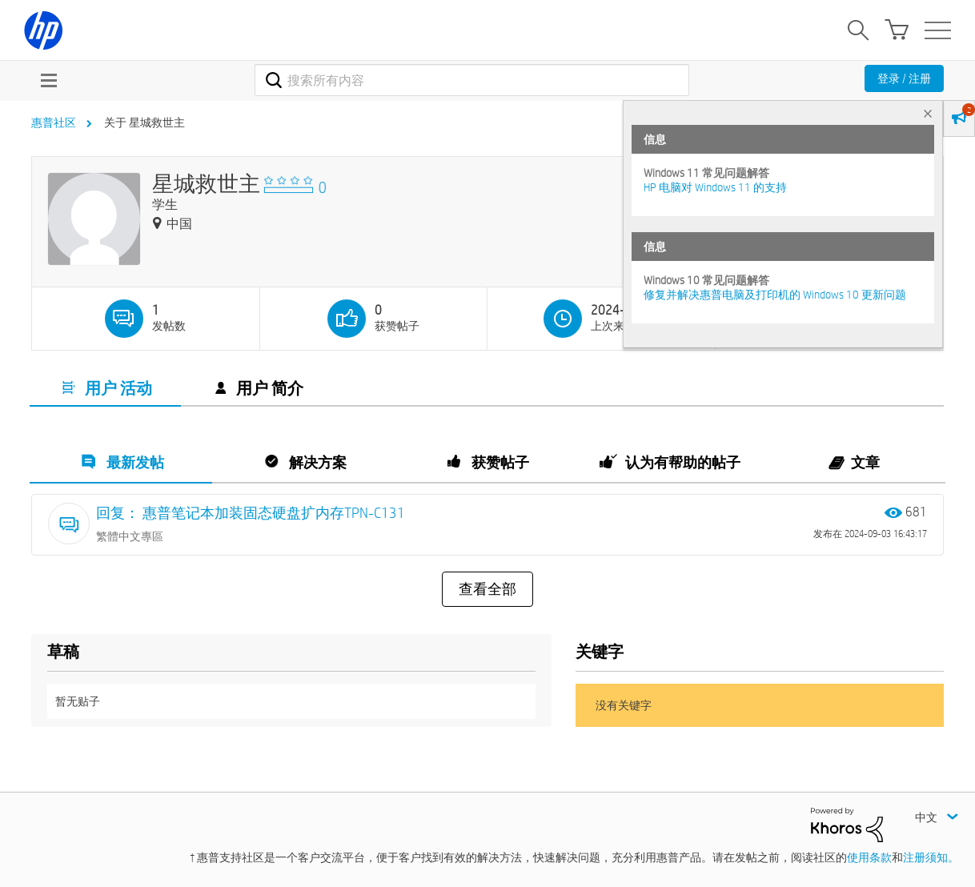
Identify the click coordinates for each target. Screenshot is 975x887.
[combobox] (472, 80)
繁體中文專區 (129, 536)
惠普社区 (53, 122)
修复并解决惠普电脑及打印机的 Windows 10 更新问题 (775, 294)
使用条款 (869, 857)
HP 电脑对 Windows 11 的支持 (715, 187)
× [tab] (927, 113)
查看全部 (487, 589)
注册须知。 (931, 857)
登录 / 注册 (904, 78)
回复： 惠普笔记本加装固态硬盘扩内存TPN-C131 (250, 513)
